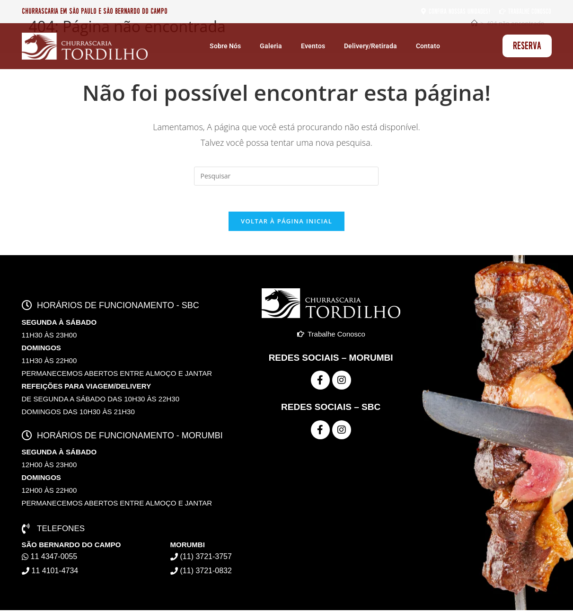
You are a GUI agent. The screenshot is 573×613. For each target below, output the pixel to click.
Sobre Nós (225, 46)
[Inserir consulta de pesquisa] (286, 176)
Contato (428, 46)
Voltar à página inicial (286, 224)
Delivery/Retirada (370, 46)
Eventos (313, 46)
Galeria (271, 46)
